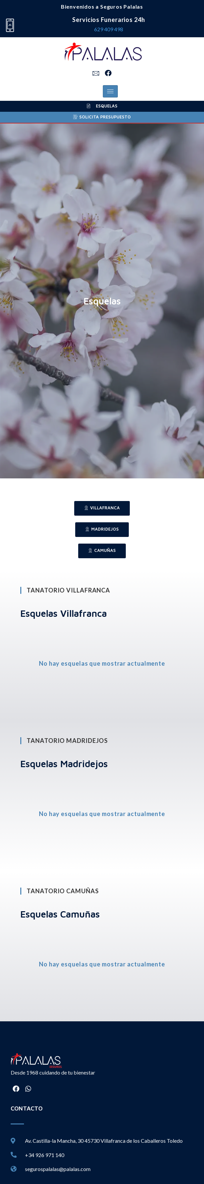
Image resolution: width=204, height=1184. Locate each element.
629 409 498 (108, 29)
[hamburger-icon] (110, 91)
